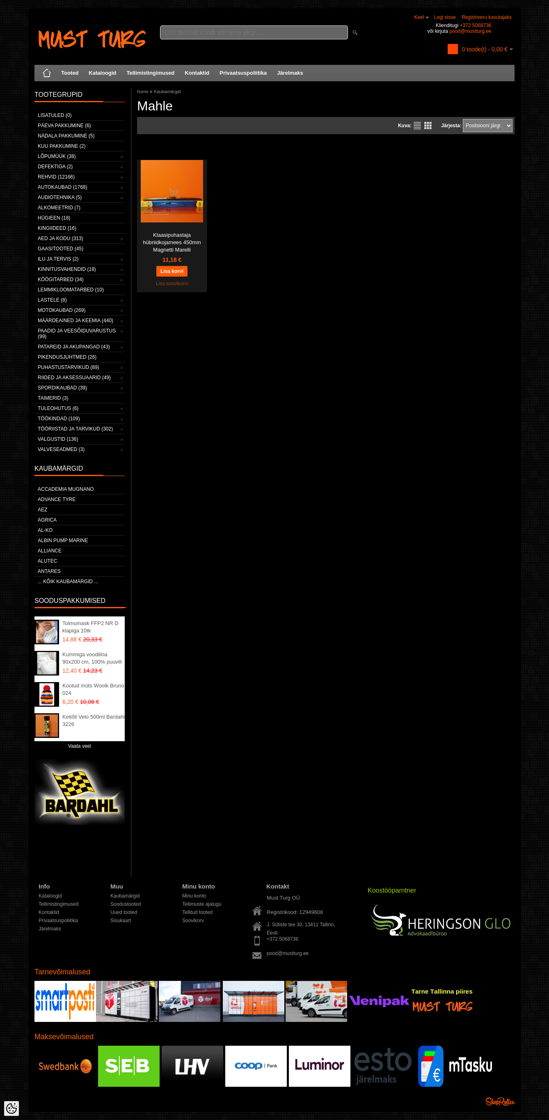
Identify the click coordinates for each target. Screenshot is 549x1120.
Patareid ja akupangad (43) (74, 347)
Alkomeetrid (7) (59, 208)
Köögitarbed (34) (61, 279)
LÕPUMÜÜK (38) (57, 156)
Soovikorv (193, 920)
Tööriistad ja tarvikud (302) (75, 429)
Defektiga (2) (55, 166)
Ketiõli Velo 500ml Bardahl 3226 (93, 720)
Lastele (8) (52, 300)
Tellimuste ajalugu (201, 904)
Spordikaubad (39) (62, 388)
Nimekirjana (417, 125)
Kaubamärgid (167, 91)
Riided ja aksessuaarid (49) (74, 377)
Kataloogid (102, 73)
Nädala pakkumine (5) (66, 136)
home (143, 91)
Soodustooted (125, 904)
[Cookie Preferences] (11, 1108)
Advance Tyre (56, 499)
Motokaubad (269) (61, 310)
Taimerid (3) (53, 398)
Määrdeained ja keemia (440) (75, 320)
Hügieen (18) (54, 218)
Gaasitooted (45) (60, 249)
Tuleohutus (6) (58, 408)
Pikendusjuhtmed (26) (67, 357)
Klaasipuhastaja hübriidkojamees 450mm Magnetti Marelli (172, 242)
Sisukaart (120, 920)
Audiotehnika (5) (60, 197)
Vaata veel (79, 746)
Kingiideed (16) (57, 228)
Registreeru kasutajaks (487, 17)
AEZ (42, 510)
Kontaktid (197, 73)
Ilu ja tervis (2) (58, 259)
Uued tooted (123, 912)
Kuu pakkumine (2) (61, 146)
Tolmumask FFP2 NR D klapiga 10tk (90, 627)
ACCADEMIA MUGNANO (66, 489)
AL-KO (45, 530)
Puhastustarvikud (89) (68, 367)
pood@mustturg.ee (470, 31)
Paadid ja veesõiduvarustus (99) (77, 333)
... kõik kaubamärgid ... (68, 581)
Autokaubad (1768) (62, 187)
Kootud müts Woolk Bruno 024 (93, 689)
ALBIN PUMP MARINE (63, 540)
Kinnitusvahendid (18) (67, 269)
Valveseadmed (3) (61, 449)
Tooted (69, 73)
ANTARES (49, 571)
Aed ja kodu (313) (60, 238)
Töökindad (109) (59, 418)
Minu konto (194, 896)
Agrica (47, 520)
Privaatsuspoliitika (243, 73)
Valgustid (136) (58, 439)
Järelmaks (290, 73)
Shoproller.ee (500, 1101)
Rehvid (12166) (56, 177)
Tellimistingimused (151, 73)
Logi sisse (445, 17)
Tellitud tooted (197, 912)
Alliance (50, 551)
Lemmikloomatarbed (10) (71, 290)
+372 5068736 (475, 25)
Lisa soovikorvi (172, 283)
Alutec (47, 561)
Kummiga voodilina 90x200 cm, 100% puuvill (92, 658)
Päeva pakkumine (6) (64, 125)
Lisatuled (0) (54, 115)
